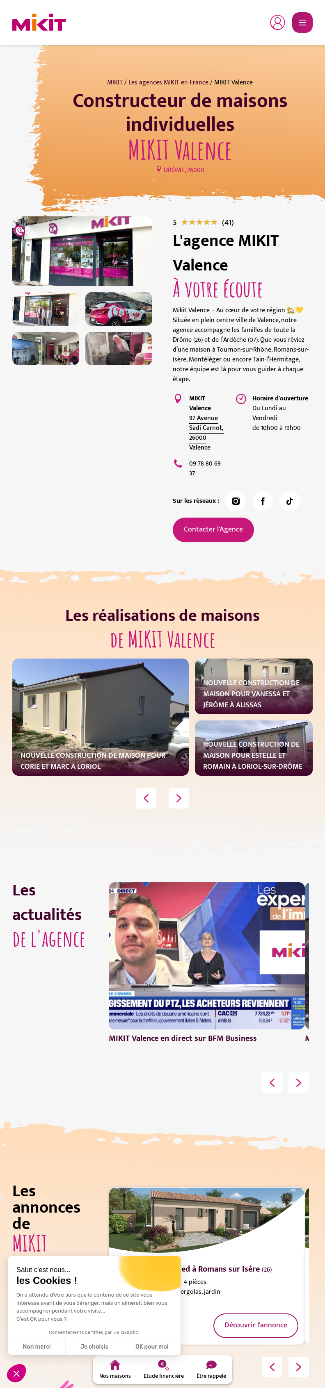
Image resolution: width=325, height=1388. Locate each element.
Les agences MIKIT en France (168, 82)
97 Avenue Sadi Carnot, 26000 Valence (206, 433)
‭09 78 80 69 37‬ (205, 468)
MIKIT (115, 82)
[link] (228, 222)
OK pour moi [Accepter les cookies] (152, 1346)
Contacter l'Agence (213, 529)
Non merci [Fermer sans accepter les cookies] (36, 1346)
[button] (16, 1373)
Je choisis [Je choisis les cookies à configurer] (94, 1346)
